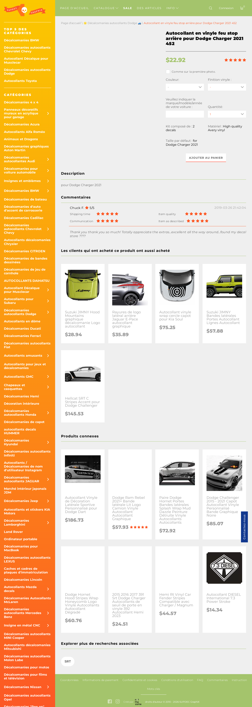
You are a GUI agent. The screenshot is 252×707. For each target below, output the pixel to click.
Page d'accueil (74, 8)
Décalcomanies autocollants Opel (27, 697)
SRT (68, 661)
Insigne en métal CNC (22, 625)
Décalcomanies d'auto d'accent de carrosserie (23, 208)
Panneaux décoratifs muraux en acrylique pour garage (21, 113)
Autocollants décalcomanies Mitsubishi (27, 647)
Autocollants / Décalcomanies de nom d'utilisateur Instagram (23, 466)
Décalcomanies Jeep (21, 501)
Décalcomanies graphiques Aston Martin (26, 148)
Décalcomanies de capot (24, 422)
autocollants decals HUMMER (20, 431)
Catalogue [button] (106, 8)
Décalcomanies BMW (21, 40)
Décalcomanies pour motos (26, 667)
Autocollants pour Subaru (18, 301)
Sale (127, 8)
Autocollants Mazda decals (20, 589)
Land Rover (13, 532)
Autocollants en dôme (22, 321)
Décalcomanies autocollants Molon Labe (27, 658)
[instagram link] (118, 701)
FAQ (200, 680)
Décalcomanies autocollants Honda (20, 413)
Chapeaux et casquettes (14, 387)
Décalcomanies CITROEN (24, 251)
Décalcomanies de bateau (25, 199)
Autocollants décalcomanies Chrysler (27, 242)
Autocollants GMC (18, 377)
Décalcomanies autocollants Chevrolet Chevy (27, 49)
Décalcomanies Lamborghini (16, 522)
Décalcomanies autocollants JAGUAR (21, 479)
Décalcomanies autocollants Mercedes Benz (22, 613)
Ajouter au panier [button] (206, 158)
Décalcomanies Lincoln (23, 580)
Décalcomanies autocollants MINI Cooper (27, 636)
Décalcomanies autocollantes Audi (19, 159)
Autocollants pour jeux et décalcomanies (25, 366)
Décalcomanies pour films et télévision (25, 676)
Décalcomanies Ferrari (22, 336)
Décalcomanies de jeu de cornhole (24, 271)
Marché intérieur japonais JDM (25, 490)
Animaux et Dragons (21, 139)
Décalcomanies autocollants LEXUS (27, 559)
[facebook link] (110, 701)
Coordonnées (69, 680)
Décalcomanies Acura (22, 124)
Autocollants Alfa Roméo (24, 132)
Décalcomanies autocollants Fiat (27, 345)
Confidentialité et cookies (139, 680)
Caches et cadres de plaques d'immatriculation (26, 570)
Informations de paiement (100, 680)
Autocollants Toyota (20, 81)
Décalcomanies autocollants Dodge (27, 71)
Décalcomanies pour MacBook (21, 548)
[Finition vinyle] (227, 87)
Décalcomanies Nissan (22, 687)
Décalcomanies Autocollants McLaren (27, 600)
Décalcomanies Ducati (22, 328)
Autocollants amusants (23, 355)
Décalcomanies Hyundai (16, 442)
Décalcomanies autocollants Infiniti (27, 453)
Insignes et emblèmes (22, 181)
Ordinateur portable (20, 539)
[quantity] (227, 114)
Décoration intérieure (21, 403)
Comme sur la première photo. (191, 72)
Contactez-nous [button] (244, 526)
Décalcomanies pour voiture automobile (21, 170)
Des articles (149, 8)
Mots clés (153, 689)
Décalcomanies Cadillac (23, 218)
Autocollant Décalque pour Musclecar (26, 60)
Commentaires (217, 680)
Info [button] (172, 8)
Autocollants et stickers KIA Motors (27, 511)
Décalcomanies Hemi (21, 396)
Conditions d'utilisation (177, 680)
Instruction (239, 680)
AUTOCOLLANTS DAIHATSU (27, 281)
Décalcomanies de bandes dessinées (25, 260)
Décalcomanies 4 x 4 (21, 102)
